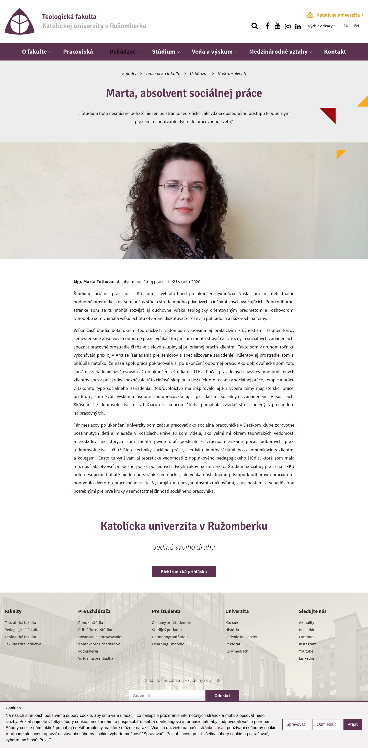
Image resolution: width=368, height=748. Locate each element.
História (232, 629)
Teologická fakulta (163, 73)
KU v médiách (236, 651)
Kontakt (335, 51)
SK (345, 25)
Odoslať (222, 695)
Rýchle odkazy (320, 25)
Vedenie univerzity (241, 636)
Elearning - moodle (168, 643)
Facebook (307, 636)
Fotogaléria (88, 651)
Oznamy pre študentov (171, 622)
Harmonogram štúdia (170, 636)
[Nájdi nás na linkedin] (298, 26)
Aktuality (306, 622)
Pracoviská (78, 51)
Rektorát (232, 643)
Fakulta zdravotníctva (23, 643)
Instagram (307, 643)
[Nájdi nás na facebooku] (267, 26)
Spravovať (295, 724)
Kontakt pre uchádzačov (99, 643)
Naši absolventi (232, 73)
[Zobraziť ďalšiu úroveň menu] (335, 25)
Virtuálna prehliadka (95, 658)
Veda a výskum (212, 51)
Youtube (306, 651)
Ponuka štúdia (90, 622)
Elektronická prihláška (184, 571)
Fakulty (129, 73)
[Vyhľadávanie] (254, 26)
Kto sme (232, 622)
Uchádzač (122, 51)
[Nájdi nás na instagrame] (288, 26)
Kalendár (307, 629)
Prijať (353, 724)
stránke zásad (213, 728)
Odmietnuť (326, 724)
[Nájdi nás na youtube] (277, 26)
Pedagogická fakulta (22, 629)
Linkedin (306, 658)
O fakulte (34, 51)
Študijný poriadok (167, 629)
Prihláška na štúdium (96, 629)
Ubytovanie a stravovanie (99, 636)
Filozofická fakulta (20, 622)
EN (356, 25)
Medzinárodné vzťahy (278, 51)
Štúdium (164, 51)
